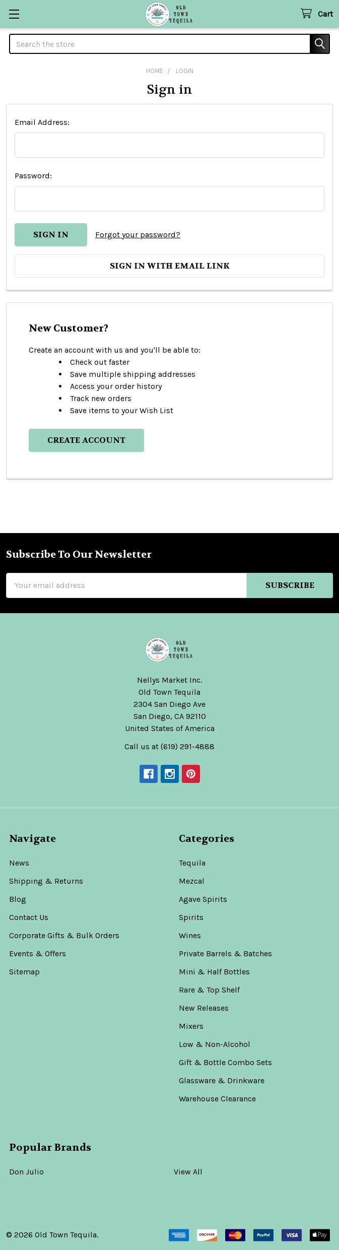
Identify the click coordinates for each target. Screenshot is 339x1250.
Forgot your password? (137, 234)
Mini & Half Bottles (214, 971)
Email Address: (42, 122)
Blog (17, 899)
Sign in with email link (170, 265)
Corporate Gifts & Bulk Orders (64, 935)
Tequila (192, 863)
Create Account (86, 440)
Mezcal (192, 881)
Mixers (191, 1026)
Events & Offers (37, 953)
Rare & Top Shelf (209, 990)
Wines (190, 935)
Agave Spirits (203, 899)
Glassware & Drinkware (221, 1080)
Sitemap (24, 971)
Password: (33, 175)
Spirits (191, 917)
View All (188, 1171)
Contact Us (28, 917)
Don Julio (26, 1171)
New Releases (204, 1008)
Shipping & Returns (46, 881)
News (19, 863)
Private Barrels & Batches (225, 953)
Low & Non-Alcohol (214, 1044)
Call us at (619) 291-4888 (169, 746)
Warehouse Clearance (217, 1098)
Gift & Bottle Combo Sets (225, 1062)
